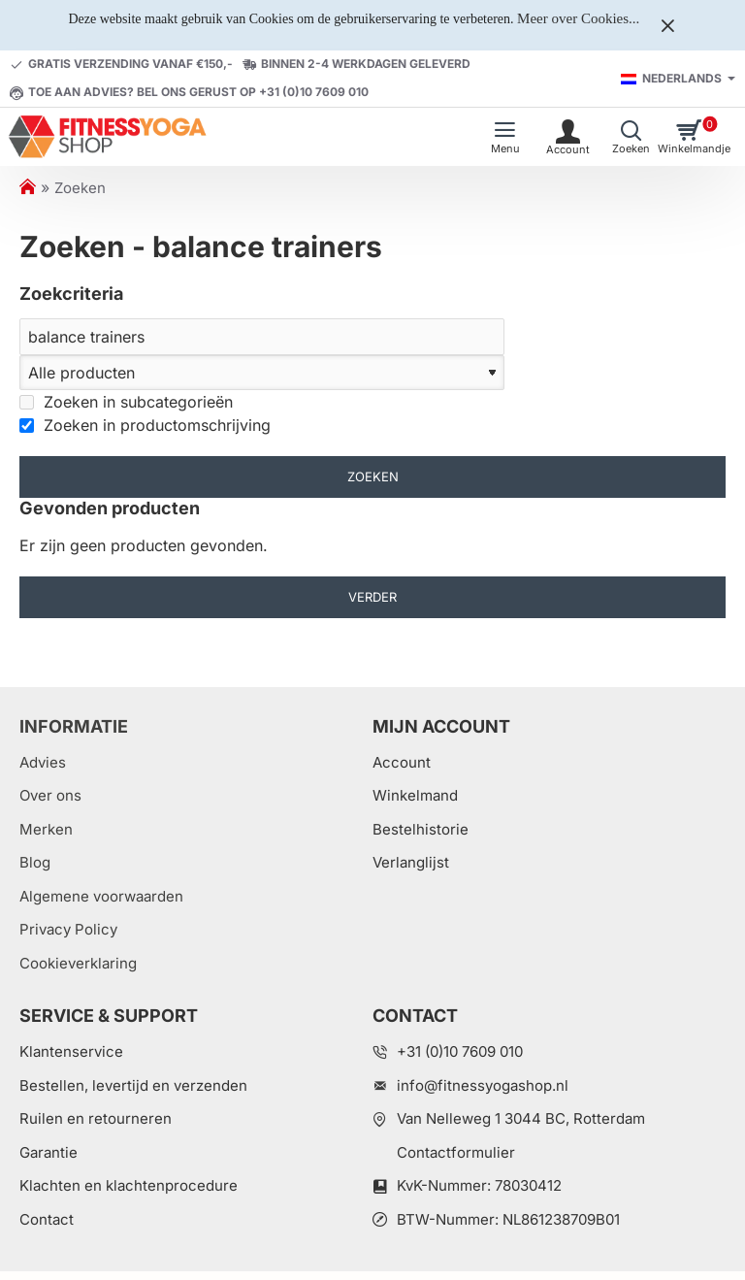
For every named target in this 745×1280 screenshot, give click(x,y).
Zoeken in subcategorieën (126, 401)
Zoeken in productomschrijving (145, 425)
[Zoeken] (261, 336)
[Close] (667, 25)
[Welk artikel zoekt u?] (631, 137)
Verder (372, 597)
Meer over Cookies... (578, 18)
